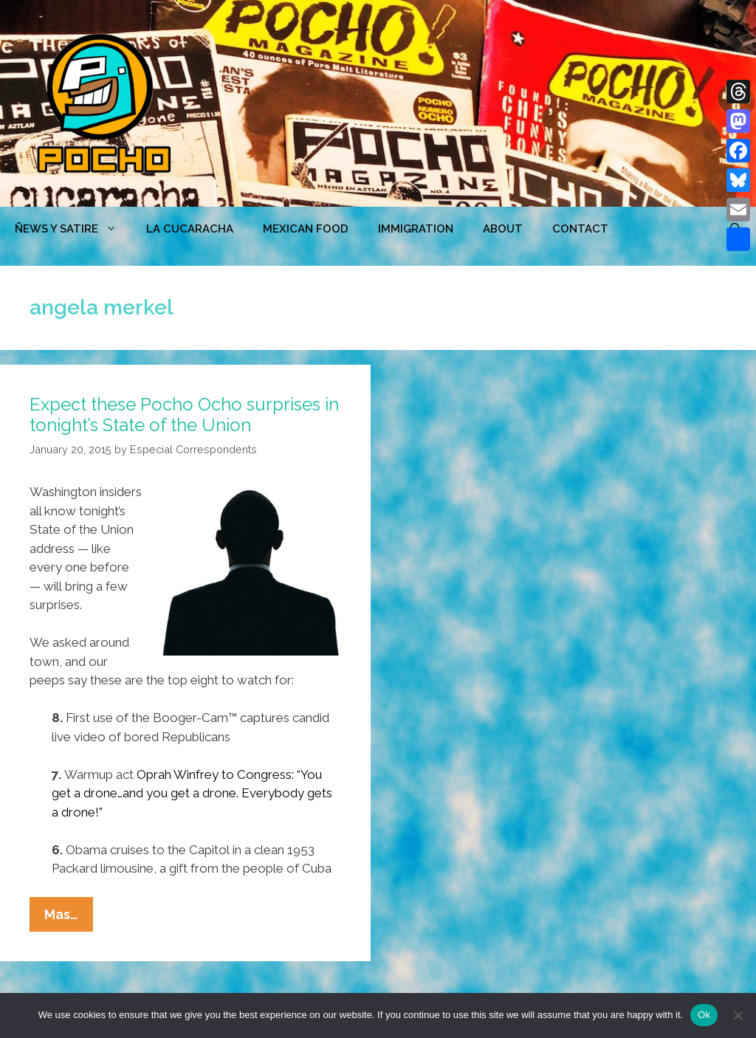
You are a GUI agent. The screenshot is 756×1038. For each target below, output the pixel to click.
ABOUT (503, 229)
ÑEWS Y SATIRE (73, 229)
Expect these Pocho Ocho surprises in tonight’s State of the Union (184, 414)
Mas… (68, 918)
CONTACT (580, 229)
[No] (737, 1015)
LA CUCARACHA (189, 229)
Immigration (415, 229)
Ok (704, 1014)
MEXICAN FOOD (305, 229)
